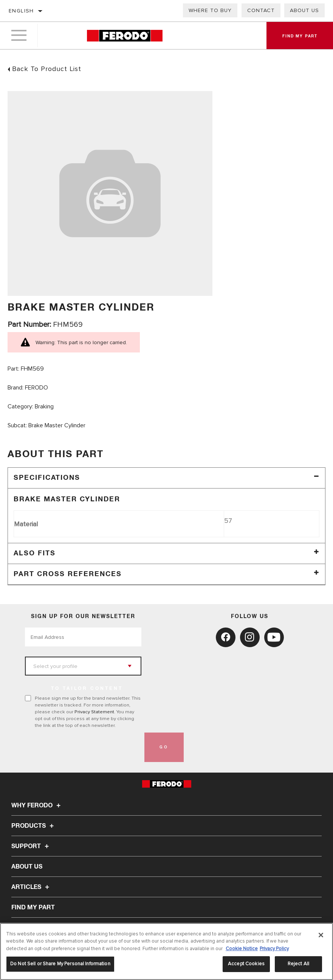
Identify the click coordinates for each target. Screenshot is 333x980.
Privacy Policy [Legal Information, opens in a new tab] (274, 949)
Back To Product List (46, 69)
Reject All (298, 964)
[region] (166, 951)
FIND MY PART (33, 907)
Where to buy (210, 10)
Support (31, 846)
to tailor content (87, 688)
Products (33, 826)
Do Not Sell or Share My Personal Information (60, 964)
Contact (261, 10)
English (21, 11)
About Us (304, 10)
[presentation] (82, 747)
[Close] (321, 935)
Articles (31, 887)
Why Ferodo (37, 805)
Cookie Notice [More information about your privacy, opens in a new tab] (242, 949)
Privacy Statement (94, 712)
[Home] (125, 36)
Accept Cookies (246, 964)
